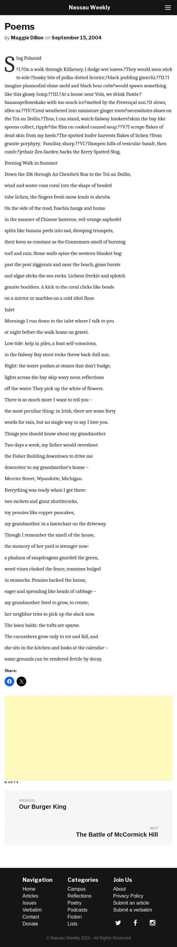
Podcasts (78, 909)
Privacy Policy (128, 895)
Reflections (80, 895)
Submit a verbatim (132, 909)
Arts (13, 782)
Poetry (75, 902)
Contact (31, 916)
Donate (30, 923)
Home (29, 889)
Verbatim (32, 909)
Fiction (75, 916)
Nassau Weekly (89, 7)
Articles (30, 895)
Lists (73, 923)
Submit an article (131, 902)
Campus (77, 889)
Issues (30, 902)
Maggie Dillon (27, 38)
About (119, 889)
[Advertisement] (88, 738)
